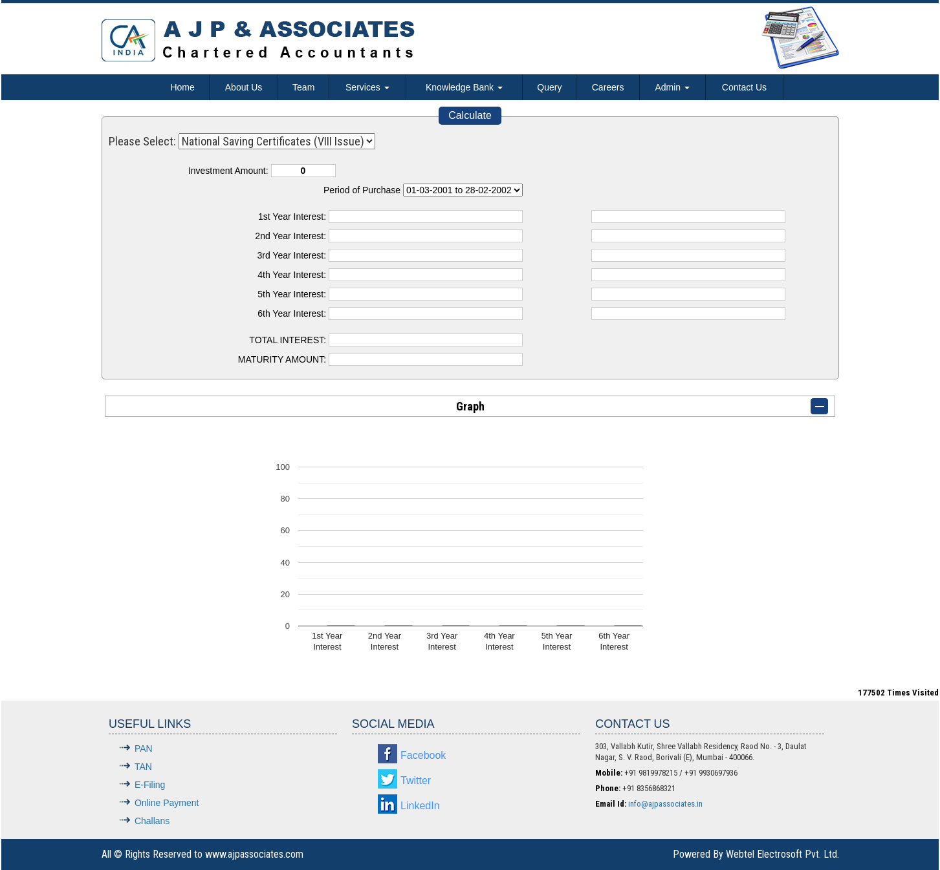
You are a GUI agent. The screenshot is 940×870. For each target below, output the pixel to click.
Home (182, 87)
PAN (144, 748)
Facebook (423, 755)
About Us (244, 87)
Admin (672, 87)
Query (549, 87)
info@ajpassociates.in (665, 804)
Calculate (470, 115)
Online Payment (167, 803)
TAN (143, 766)
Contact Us (744, 87)
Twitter (415, 780)
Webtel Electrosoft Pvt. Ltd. (782, 854)
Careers (608, 87)
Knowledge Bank (464, 87)
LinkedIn (420, 805)
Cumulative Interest (463, 190)
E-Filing (150, 785)
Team (303, 87)
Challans (152, 821)
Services (367, 87)
